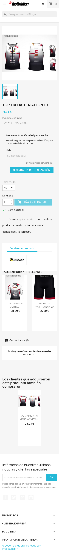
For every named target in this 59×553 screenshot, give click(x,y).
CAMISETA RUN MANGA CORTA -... (29, 418)
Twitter (13, 497)
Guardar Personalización (31, 170)
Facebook (5, 497)
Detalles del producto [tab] (22, 248)
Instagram (31, 497)
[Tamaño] (8, 188)
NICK (8, 149)
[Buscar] (29, 14)
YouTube (22, 497)
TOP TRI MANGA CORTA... (14, 305)
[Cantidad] (6, 202)
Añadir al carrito (33, 202)
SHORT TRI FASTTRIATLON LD (44, 305)
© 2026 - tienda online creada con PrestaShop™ (21, 547)
